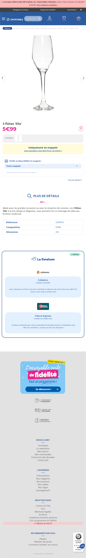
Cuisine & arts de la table (30, 28)
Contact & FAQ (43, 505)
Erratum (43, 514)
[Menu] (82, 533)
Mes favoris (43, 451)
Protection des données (43, 457)
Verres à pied (62, 28)
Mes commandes (43, 454)
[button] (82, 546)
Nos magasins (43, 478)
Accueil (16, 28)
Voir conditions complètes (47, 5)
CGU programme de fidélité (43, 520)
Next (84, 74)
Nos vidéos (43, 484)
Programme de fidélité (47, 10)
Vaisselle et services (48, 28)
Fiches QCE (43, 460)
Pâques (43, 538)
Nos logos (43, 487)
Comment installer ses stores (43, 544)
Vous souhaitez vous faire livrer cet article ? (43, 151)
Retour (7, 28)
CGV (43, 508)
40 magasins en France (20, 10)
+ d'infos (75, 254)
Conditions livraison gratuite (43, 517)
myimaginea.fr (43, 490)
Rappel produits (43, 523)
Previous (2, 74)
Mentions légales (43, 511)
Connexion (43, 445)
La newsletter (43, 448)
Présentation (43, 475)
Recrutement (72, 10)
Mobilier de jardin (43, 541)
